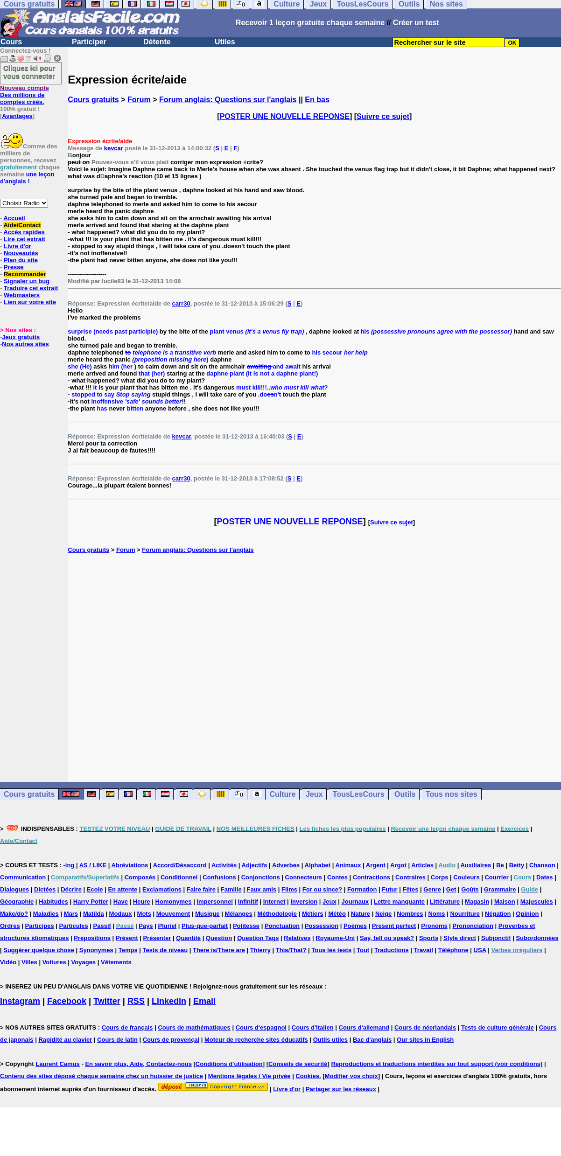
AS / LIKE (93, 865)
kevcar (113, 148)
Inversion (303, 901)
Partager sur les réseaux (341, 1089)
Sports (428, 937)
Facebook (66, 1001)
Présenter (157, 937)
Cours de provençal (171, 1039)
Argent (376, 865)
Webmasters (22, 295)
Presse (14, 267)
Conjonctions (260, 877)
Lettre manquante (399, 901)
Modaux (120, 913)
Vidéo (8, 962)
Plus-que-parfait (205, 925)
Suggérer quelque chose (38, 950)
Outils (404, 794)
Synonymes (96, 950)
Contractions (371, 877)
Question (219, 937)
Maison (504, 901)
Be (500, 865)
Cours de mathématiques (194, 1027)
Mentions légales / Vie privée (249, 1075)
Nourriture (465, 913)
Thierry (260, 950)
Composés (140, 877)
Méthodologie (277, 913)
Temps (128, 950)
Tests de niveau (165, 950)
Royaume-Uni (335, 937)
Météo (337, 913)
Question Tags (258, 937)
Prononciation (473, 925)
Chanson (542, 865)
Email (204, 1001)
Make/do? (14, 913)
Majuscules (536, 901)
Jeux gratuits (21, 337)
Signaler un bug (26, 281)
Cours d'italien (313, 1027)
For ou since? (322, 889)
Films (289, 889)
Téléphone (453, 950)
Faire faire (201, 889)
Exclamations (162, 889)
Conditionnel (179, 877)
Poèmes (355, 925)
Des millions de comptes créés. (24, 94)
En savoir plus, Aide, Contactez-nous (138, 1063)
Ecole (95, 889)
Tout (363, 950)
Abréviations (130, 865)
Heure (141, 901)
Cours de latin (117, 1039)
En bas (317, 100)
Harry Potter (90, 901)
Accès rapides (23, 232)
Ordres (10, 925)
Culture (282, 794)
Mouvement (173, 913)
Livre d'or (17, 246)
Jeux (314, 794)
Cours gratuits (93, 100)
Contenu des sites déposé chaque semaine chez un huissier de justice (101, 1075)
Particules (73, 925)
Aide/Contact (22, 225)
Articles (422, 865)
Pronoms (434, 925)
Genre (432, 889)
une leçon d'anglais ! (27, 178)
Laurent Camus (57, 1063)
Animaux (348, 865)
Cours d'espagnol (261, 1027)
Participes (39, 925)
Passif (102, 925)
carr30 (181, 303)
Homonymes (173, 901)
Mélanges (238, 913)
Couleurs (466, 877)
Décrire (71, 889)
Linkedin (169, 1001)
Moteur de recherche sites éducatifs (256, 1039)
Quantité (188, 937)
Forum (139, 100)
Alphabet (318, 865)
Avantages (17, 115)
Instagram (20, 1001)
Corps (440, 877)
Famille (231, 889)
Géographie (17, 901)
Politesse (246, 925)
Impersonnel (214, 901)
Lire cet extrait (24, 239)
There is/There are (219, 950)
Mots (144, 913)
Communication (23, 877)
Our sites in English (425, 1039)
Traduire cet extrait (31, 288)
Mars (71, 913)
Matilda (93, 913)
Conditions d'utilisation (229, 1063)
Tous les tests (331, 950)
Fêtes (410, 889)
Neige (383, 913)
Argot (398, 865)
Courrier (496, 877)
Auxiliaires (475, 865)
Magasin (477, 901)
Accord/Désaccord (180, 865)
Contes (337, 877)
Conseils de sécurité (297, 1063)
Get (451, 889)
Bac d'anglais (372, 1039)
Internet (274, 901)
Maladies (46, 913)
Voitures (54, 962)
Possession (321, 925)
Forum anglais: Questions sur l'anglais (228, 100)
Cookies (307, 1075)
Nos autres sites (25, 344)
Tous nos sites (451, 794)
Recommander (25, 274)
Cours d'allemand (364, 1027)
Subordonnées (537, 937)
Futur (389, 889)
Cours (11, 42)
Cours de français (127, 1027)
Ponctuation (282, 925)
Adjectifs (254, 865)
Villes (29, 962)
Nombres (410, 913)
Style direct (459, 937)
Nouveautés (21, 253)
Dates (544, 877)
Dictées (45, 889)
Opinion (527, 913)
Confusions (219, 877)
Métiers (312, 913)
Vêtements (116, 962)
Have (120, 901)
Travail (423, 950)
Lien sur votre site (30, 302)
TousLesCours (359, 794)
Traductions (391, 950)
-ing (68, 865)
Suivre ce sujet (383, 116)
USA (480, 950)
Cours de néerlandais (425, 1027)
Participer (89, 42)
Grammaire (500, 889)
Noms (436, 913)
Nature (360, 913)
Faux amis (262, 889)
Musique (207, 913)
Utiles (225, 42)
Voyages (83, 962)
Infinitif (248, 901)
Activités (224, 865)
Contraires (410, 877)
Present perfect (394, 925)
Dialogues (14, 889)
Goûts (470, 889)
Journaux (355, 901)
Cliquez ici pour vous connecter (29, 72)
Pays (146, 925)
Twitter (106, 1001)
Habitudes (53, 901)
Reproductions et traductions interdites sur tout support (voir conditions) (436, 1063)
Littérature (445, 901)
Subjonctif (496, 937)
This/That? (291, 950)
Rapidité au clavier (65, 1039)
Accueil (14, 218)
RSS (136, 1001)
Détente (157, 42)
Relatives (297, 937)
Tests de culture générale (497, 1027)
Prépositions (92, 937)
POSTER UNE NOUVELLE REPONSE (285, 116)
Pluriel (167, 925)
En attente (122, 889)
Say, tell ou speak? (387, 937)
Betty (517, 865)
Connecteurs (303, 877)
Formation (362, 889)
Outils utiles (330, 1039)
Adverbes (286, 865)
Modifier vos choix (351, 1075)
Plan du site (21, 260)
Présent (127, 937)
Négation (498, 913)
